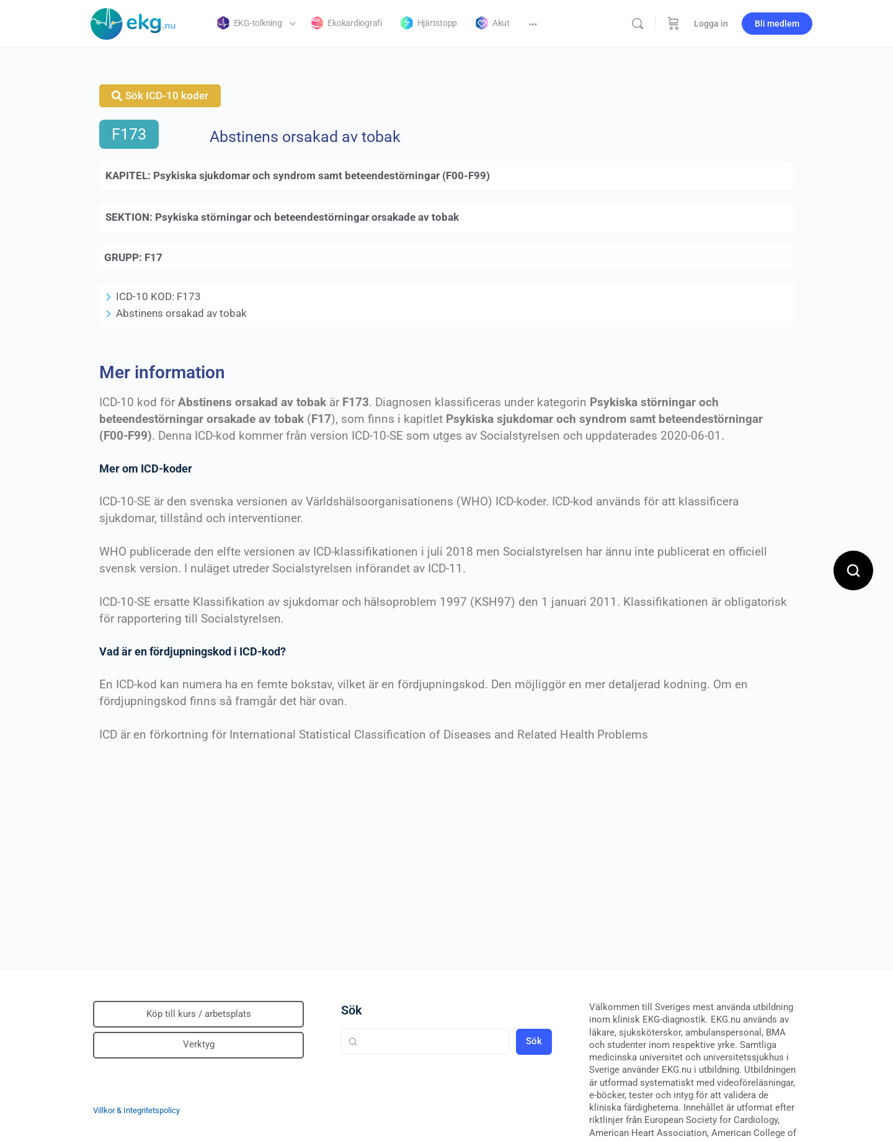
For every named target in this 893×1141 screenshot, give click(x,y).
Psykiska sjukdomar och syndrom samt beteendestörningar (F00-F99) (321, 175)
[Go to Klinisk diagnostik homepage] (133, 22)
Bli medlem (777, 24)
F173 (129, 134)
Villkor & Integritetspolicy (136, 1110)
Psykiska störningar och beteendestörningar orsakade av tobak (307, 217)
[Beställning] (673, 23)
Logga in (711, 24)
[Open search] (853, 570)
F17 (153, 257)
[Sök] (637, 23)
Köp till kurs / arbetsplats (198, 1013)
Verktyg (199, 1044)
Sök (351, 1010)
